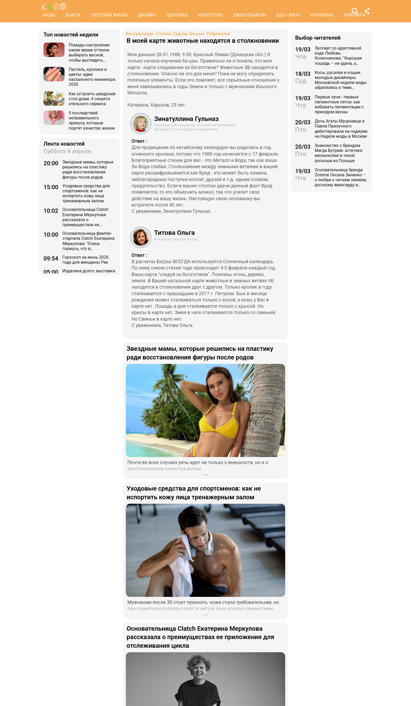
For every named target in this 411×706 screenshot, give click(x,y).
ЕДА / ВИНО (288, 15)
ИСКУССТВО (210, 15)
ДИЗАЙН (146, 15)
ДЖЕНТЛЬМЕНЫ (249, 15)
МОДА (49, 15)
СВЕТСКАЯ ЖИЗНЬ (109, 15)
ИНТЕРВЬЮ (322, 15)
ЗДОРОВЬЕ (177, 15)
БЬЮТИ (73, 15)
